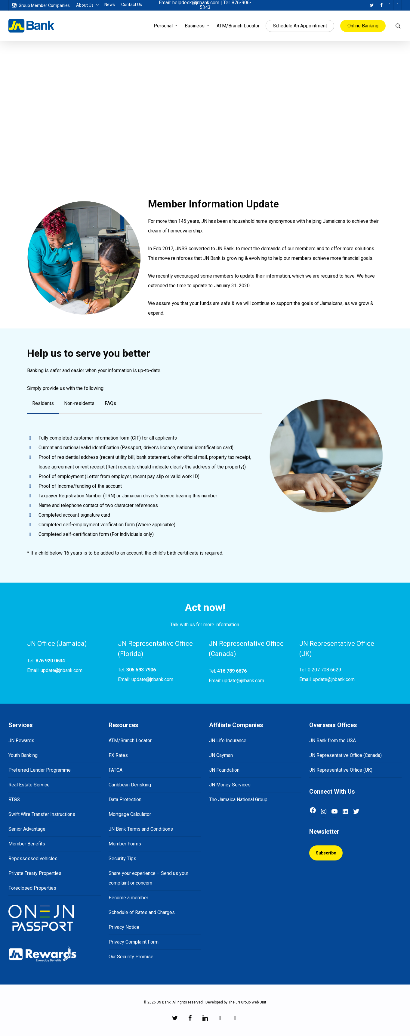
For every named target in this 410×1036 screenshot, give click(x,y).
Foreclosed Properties (32, 888)
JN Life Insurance (227, 740)
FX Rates (118, 755)
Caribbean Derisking (130, 785)
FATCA (115, 770)
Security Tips (122, 858)
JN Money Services (230, 785)
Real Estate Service (29, 785)
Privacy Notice (124, 927)
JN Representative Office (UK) (340, 770)
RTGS (14, 799)
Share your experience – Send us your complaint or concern (148, 878)
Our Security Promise (131, 957)
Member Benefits (26, 844)
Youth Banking (23, 755)
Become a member (128, 898)
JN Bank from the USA (332, 740)
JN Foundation (224, 770)
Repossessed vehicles (32, 858)
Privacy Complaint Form (134, 942)
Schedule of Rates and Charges (142, 912)
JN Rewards (21, 740)
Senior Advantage (26, 829)
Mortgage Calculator (130, 814)
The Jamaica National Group (238, 799)
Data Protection (125, 799)
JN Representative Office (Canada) (345, 755)
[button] (43, 403)
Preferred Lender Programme (39, 770)
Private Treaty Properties (34, 873)
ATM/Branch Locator (130, 740)
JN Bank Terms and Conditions (141, 829)
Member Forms (125, 844)
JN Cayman (221, 755)
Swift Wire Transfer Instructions (41, 814)
